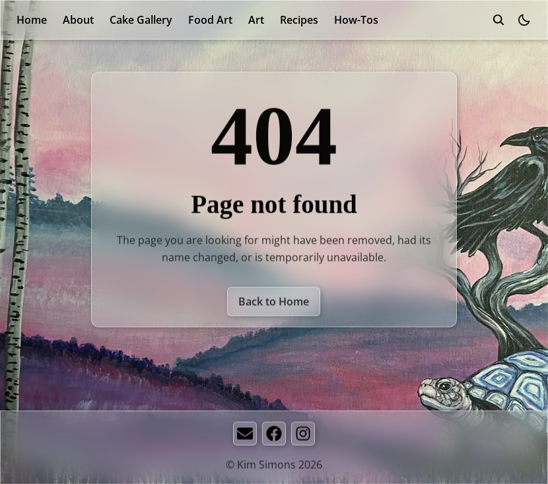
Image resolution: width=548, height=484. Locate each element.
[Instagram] (303, 434)
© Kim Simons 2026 (274, 465)
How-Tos (356, 20)
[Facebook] (274, 434)
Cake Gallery (141, 20)
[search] (498, 19)
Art (256, 20)
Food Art (210, 20)
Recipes (299, 20)
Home (32, 20)
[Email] (245, 434)
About (78, 20)
